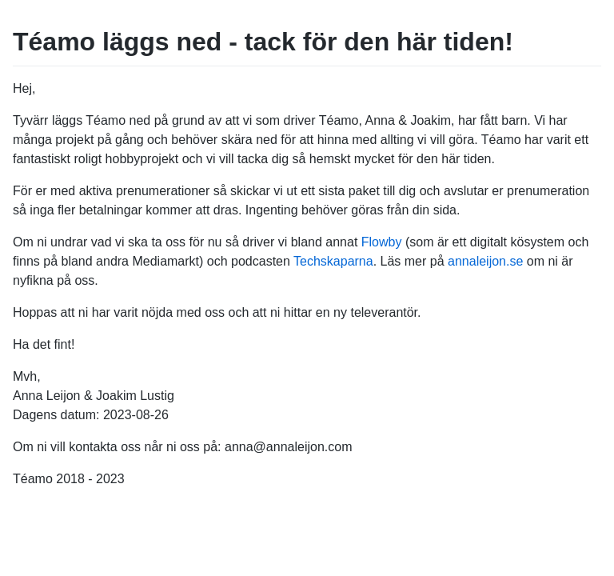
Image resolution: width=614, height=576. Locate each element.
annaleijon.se (485, 261)
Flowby (381, 242)
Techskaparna (333, 261)
